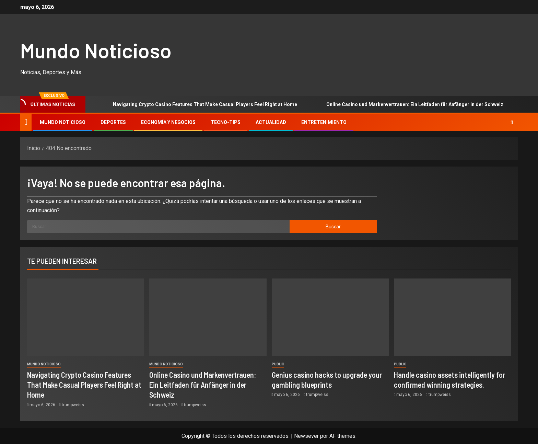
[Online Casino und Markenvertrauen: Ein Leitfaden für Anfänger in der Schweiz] (207, 317)
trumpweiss (73, 404)
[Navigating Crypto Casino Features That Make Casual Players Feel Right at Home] (85, 317)
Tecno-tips (226, 122)
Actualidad (271, 122)
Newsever (306, 436)
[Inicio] (25, 122)
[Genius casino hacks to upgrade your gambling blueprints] (330, 317)
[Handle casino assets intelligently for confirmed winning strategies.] (452, 317)
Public (278, 364)
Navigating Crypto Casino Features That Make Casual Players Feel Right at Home (195, 104)
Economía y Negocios (168, 122)
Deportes (113, 122)
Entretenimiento (324, 122)
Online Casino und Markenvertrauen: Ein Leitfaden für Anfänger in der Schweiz (405, 104)
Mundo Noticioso (96, 50)
